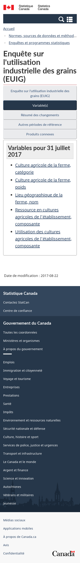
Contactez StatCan (16, 302)
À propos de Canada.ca (19, 537)
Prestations (11, 395)
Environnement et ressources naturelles (32, 420)
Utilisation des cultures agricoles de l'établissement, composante (43, 239)
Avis (6, 545)
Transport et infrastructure (22, 453)
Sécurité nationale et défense (24, 429)
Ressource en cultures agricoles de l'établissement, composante (43, 217)
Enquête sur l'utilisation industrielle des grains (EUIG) (40, 93)
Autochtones (12, 487)
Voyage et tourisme (17, 379)
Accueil (9, 28)
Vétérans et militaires (18, 495)
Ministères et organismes (21, 341)
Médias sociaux (14, 520)
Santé (7, 404)
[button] (40, 19)
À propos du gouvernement (23, 349)
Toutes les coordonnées (20, 332)
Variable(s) (40, 105)
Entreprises (11, 387)
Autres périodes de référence (40, 124)
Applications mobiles (18, 528)
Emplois (9, 362)
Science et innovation (18, 478)
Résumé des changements (40, 115)
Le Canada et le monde (19, 462)
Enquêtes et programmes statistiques (39, 42)
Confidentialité (13, 553)
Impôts (8, 412)
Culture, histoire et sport (20, 437)
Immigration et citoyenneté (22, 370)
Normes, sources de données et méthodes (43, 35)
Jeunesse (9, 503)
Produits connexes (40, 134)
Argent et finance (15, 470)
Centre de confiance (17, 311)
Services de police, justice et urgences (30, 445)
